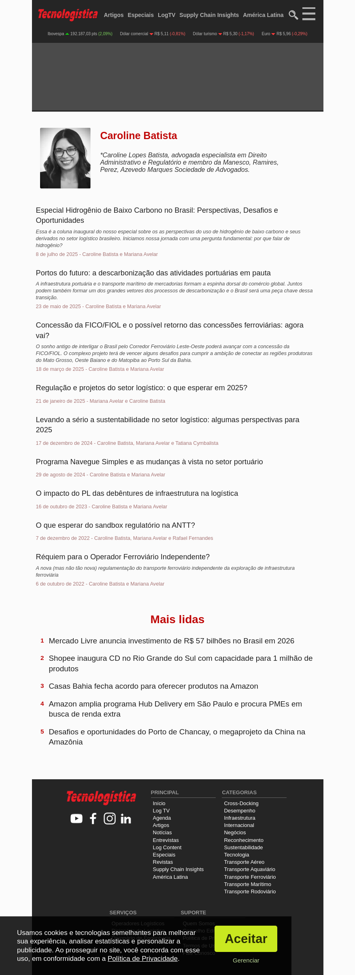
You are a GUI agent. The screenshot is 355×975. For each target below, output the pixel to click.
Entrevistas (166, 840)
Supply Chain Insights (209, 15)
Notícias (162, 832)
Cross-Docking (241, 803)
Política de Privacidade (143, 958)
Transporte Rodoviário (250, 891)
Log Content (167, 847)
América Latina (263, 15)
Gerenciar (246, 960)
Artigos (114, 15)
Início (159, 803)
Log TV (161, 811)
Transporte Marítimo (247, 884)
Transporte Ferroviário (250, 877)
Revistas (163, 862)
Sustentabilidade (243, 847)
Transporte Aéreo (244, 862)
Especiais (141, 15)
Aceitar (246, 939)
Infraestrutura (239, 818)
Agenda (162, 818)
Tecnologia (236, 855)
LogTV (167, 15)
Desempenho (239, 811)
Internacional (239, 825)
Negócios (235, 832)
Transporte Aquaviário (249, 869)
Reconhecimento (244, 840)
